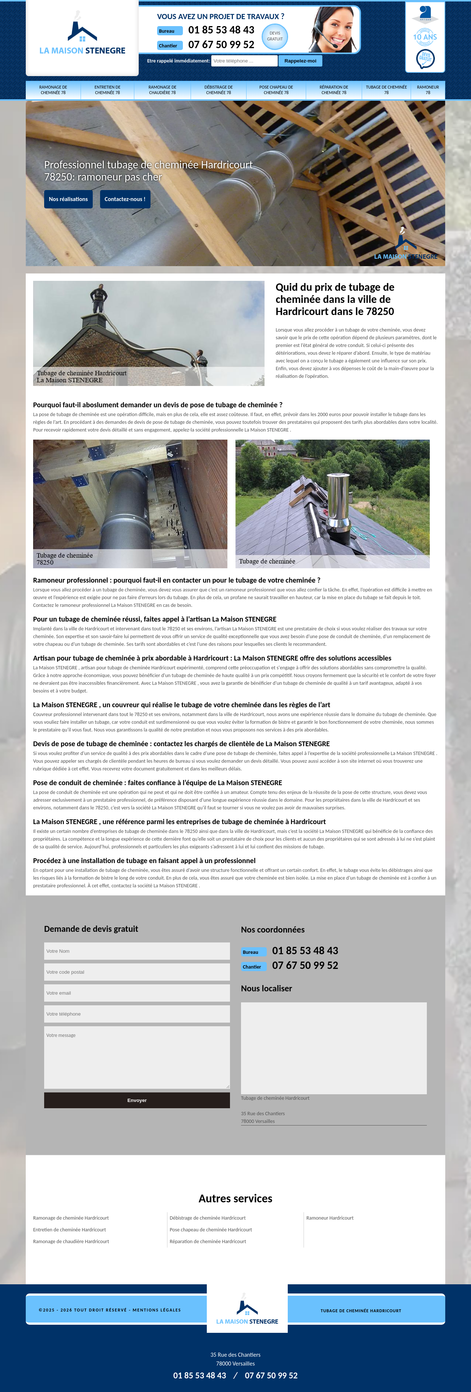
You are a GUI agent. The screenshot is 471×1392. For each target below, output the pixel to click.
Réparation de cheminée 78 (334, 90)
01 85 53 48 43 (221, 29)
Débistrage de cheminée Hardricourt (207, 1218)
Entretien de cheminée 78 (107, 90)
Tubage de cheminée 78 (386, 90)
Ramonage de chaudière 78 (163, 90)
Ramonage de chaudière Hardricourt (71, 1241)
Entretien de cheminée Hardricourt (69, 1230)
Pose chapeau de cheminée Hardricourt (211, 1230)
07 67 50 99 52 (221, 44)
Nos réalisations (68, 199)
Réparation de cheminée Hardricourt (208, 1241)
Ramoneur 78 (428, 90)
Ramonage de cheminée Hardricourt (71, 1218)
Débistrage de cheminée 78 (219, 90)
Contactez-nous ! (125, 199)
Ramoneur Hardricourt (330, 1218)
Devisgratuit (275, 36)
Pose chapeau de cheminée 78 (276, 90)
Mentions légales (157, 1310)
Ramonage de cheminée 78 (53, 90)
